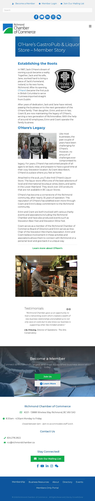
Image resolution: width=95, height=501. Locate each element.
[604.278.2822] (12, 438)
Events (79, 482)
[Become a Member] (23, 3)
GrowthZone (77, 497)
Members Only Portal (47, 488)
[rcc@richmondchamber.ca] (19, 442)
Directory (67, 482)
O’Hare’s (22, 90)
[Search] (47, 10)
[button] (67, 309)
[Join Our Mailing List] (71, 3)
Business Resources (39, 482)
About (55, 482)
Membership (18, 482)
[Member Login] (47, 3)
